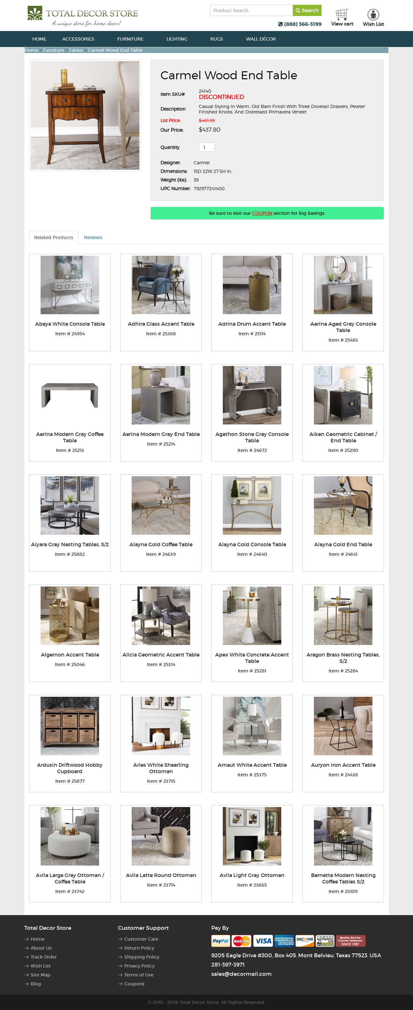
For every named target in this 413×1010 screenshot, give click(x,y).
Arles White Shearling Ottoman (161, 768)
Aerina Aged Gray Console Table (343, 327)
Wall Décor (264, 39)
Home (39, 39)
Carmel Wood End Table (115, 50)
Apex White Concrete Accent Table (252, 657)
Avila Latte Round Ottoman (161, 875)
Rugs (220, 39)
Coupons (134, 984)
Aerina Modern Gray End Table (161, 434)
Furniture (134, 39)
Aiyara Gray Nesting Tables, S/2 (70, 544)
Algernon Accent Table (70, 654)
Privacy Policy (139, 966)
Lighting (180, 39)
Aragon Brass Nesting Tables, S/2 (343, 657)
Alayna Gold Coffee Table (160, 544)
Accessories (81, 39)
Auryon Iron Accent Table (343, 765)
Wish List (41, 966)
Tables (76, 50)
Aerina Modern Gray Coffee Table (70, 437)
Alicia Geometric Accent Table (160, 654)
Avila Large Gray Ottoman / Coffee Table (70, 878)
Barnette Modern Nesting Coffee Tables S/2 (343, 878)
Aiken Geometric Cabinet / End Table (343, 437)
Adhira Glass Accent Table (161, 324)
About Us (41, 948)
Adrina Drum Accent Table (252, 324)
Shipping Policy (141, 957)
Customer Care (141, 939)
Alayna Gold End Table (343, 544)
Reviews (93, 237)
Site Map (41, 975)
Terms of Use (138, 975)
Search (307, 10)
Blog (36, 984)
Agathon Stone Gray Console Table (252, 437)
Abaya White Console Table (70, 324)
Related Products (53, 237)
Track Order (44, 957)
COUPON (262, 213)
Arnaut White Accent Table (252, 765)
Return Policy (139, 948)
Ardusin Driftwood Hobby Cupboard (70, 768)
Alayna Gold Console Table (252, 544)
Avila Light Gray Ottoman (252, 875)
